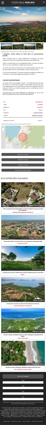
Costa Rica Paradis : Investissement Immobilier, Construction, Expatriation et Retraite (23, 407)
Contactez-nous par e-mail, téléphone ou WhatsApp (18, 93)
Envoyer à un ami (23, 165)
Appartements (14, 415)
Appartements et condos (17, 413)
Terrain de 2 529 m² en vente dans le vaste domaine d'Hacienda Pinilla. (23, 241)
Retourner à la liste (23, 154)
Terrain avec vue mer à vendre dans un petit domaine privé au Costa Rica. (23, 272)
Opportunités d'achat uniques (11, 409)
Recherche (39, 416)
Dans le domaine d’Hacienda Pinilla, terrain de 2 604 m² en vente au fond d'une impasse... (23, 209)
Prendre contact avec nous (30, 416)
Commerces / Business (39, 413)
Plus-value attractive (24, 409)
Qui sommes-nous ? (17, 416)
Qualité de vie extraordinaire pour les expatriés (21, 410)
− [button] (3, 130)
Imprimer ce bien (23, 160)
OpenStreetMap (40, 148)
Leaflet (33, 148)
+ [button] (3, 128)
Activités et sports (31, 415)
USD (23, 380)
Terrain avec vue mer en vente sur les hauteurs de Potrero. (23, 303)
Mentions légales (26, 421)
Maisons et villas (5, 415)
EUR (23, 386)
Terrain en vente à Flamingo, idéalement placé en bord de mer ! (23, 367)
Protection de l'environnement (18, 412)
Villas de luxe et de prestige (33, 412)
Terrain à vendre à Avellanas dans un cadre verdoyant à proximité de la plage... (23, 335)
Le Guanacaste (22, 415)
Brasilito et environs (37, 115)
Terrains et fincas (38, 112)
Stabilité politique (5, 412)
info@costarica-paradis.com (37, 421)
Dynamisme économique (39, 410)
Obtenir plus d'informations (23, 170)
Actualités (9, 416)
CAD (23, 391)
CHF (23, 397)
